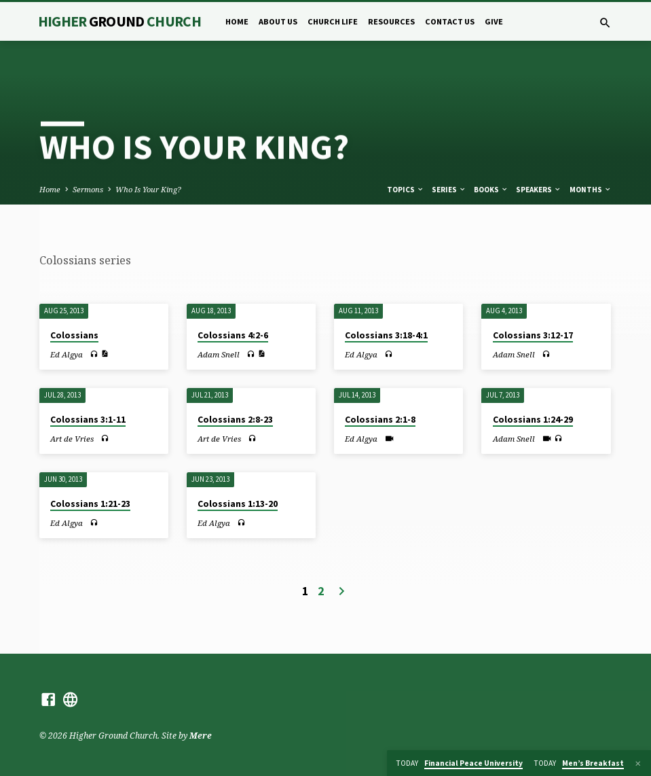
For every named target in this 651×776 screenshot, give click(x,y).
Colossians (74, 335)
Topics (405, 189)
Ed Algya (66, 354)
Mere (200, 735)
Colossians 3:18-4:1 (386, 335)
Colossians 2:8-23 (235, 419)
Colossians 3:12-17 (533, 335)
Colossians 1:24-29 (533, 419)
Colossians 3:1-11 (88, 419)
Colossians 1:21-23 (90, 504)
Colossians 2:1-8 (380, 419)
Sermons (88, 189)
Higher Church (120, 21)
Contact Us (450, 21)
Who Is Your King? (148, 189)
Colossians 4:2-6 (233, 335)
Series (449, 189)
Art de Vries (72, 439)
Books (491, 189)
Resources (391, 21)
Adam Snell (219, 354)
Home (236, 21)
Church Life (333, 21)
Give (494, 21)
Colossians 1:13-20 (238, 504)
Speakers (538, 189)
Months (591, 189)
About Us (278, 21)
